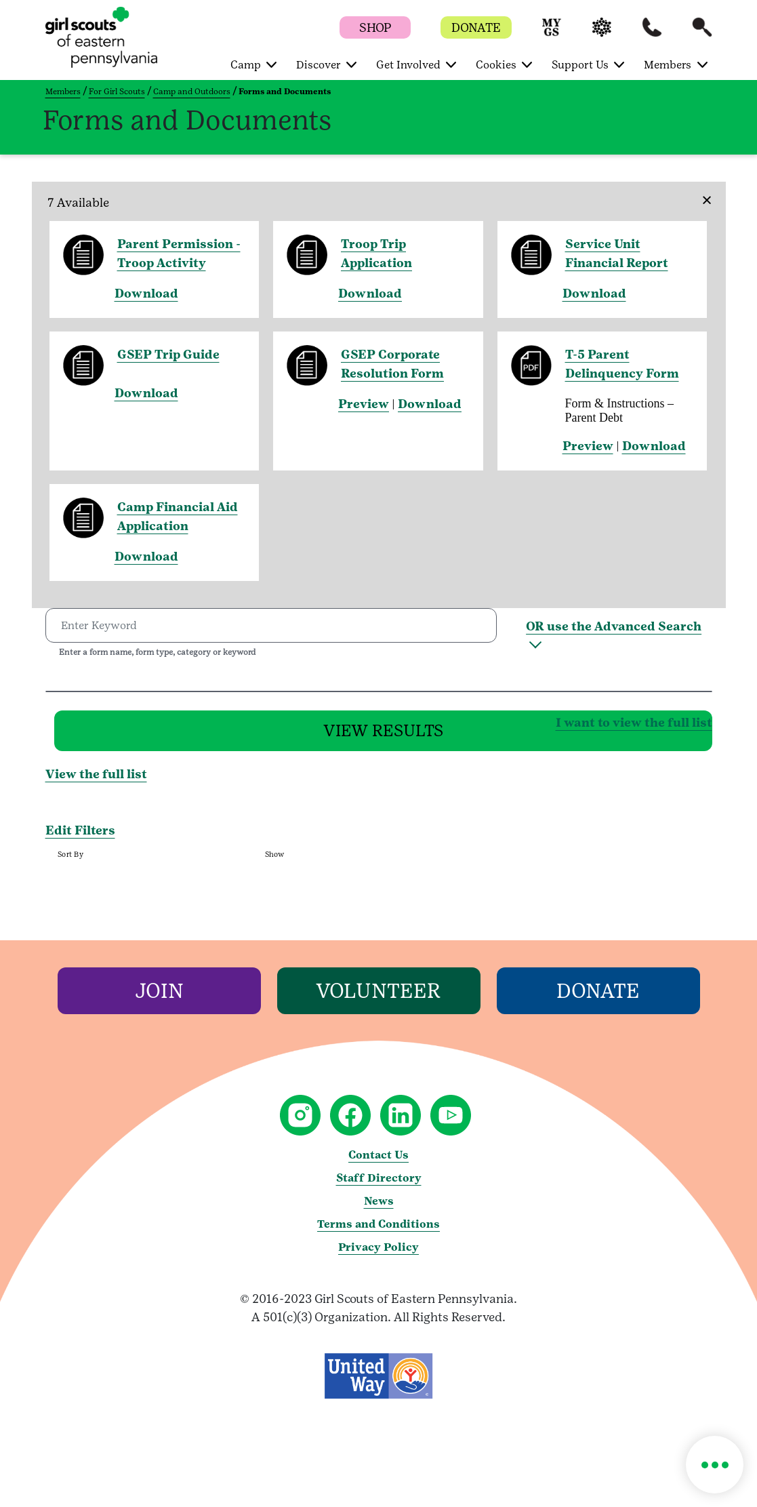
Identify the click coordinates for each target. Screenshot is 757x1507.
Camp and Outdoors (191, 91)
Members (63, 91)
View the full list (96, 783)
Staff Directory (379, 1186)
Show (274, 862)
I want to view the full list (418, 725)
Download (146, 293)
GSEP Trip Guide (168, 354)
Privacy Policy (378, 1255)
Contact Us (378, 1163)
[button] (551, 33)
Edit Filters (80, 838)
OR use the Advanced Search (613, 626)
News (379, 1209)
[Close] (703, 191)
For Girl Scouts (117, 91)
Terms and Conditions (378, 1232)
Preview (363, 404)
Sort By (70, 862)
